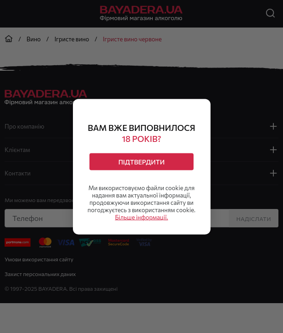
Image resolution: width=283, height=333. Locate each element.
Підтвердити (141, 161)
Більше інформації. (141, 216)
